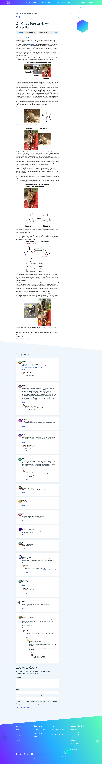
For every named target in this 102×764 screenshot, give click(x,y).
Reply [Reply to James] (26, 637)
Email (18, 695)
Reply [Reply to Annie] (30, 652)
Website (40, 695)
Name (18, 689)
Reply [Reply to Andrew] (23, 369)
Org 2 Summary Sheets (76, 737)
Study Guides (26, 2)
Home (17, 13)
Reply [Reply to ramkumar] (23, 492)
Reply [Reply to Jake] (23, 627)
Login (98, 2)
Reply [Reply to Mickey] (23, 402)
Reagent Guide (73, 746)
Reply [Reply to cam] (23, 608)
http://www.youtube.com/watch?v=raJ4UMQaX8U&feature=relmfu (40, 569)
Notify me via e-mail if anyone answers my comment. (30, 704)
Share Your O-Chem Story (58, 735)
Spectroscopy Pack (74, 743)
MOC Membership (65, 2)
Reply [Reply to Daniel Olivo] (23, 426)
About (17, 729)
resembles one (42, 83)
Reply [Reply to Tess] (23, 548)
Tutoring (91, 2)
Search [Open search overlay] (85, 2)
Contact (18, 740)
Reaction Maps (73, 749)
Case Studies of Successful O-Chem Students (41, 732)
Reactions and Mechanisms (39, 2)
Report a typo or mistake (58, 732)
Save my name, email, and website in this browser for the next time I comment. (38, 701)
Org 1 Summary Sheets (75, 735)
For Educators (55, 737)
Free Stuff (56, 2)
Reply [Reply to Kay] (23, 468)
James (26, 630)
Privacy (18, 735)
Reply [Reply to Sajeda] (23, 505)
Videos (35, 736)
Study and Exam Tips (39, 729)
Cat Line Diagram (32, 44)
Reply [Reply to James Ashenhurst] (26, 377)
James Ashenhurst (21, 20)
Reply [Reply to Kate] (23, 562)
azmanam (24, 580)
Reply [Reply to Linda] (23, 442)
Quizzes (50, 2)
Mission (18, 732)
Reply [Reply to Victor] (23, 520)
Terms (17, 737)
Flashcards (72, 740)
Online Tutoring (73, 729)
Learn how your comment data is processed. (44, 711)
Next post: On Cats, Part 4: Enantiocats (25, 338)
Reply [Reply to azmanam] (23, 585)
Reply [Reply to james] (26, 572)
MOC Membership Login (58, 729)
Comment (19, 677)
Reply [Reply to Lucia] (23, 534)
